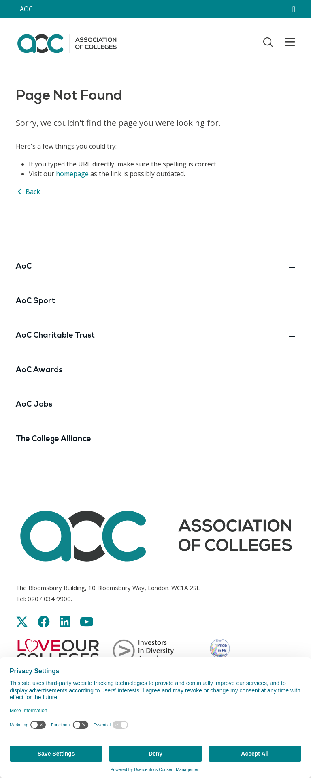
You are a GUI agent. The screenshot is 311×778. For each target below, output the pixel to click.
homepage (72, 173)
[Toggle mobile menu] (285, 42)
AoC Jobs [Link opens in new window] (34, 405)
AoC (155, 267)
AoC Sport (155, 301)
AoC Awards (155, 370)
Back (28, 191)
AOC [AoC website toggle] (26, 8)
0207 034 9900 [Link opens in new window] (49, 599)
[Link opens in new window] (22, 621)
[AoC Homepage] (67, 42)
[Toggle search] (268, 42)
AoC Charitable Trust (155, 336)
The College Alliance (155, 439)
